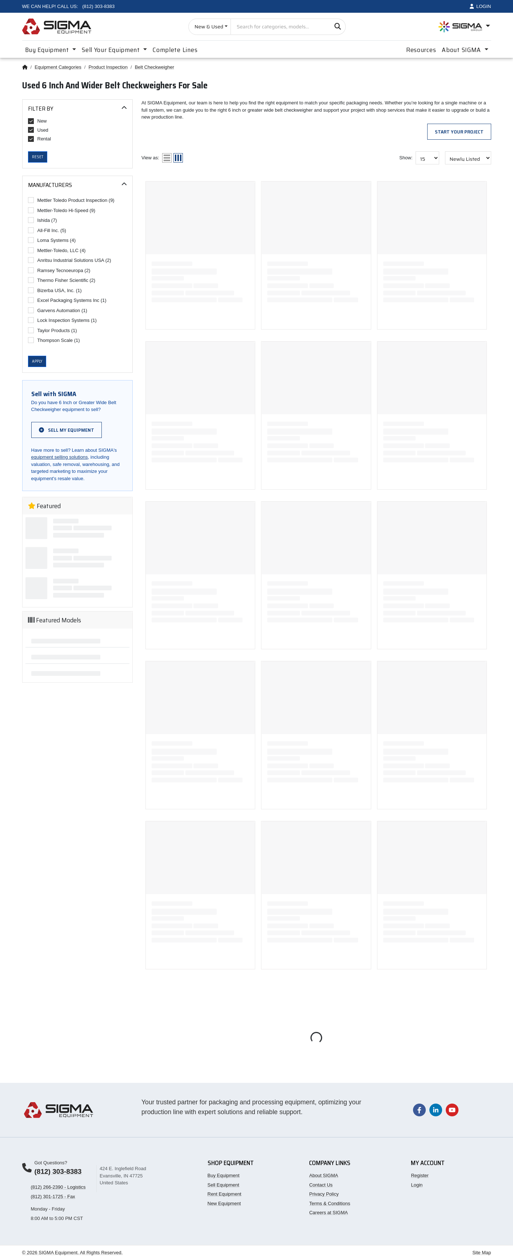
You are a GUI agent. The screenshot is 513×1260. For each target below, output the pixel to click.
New (37, 121)
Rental (39, 139)
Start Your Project (459, 132)
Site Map (481, 1252)
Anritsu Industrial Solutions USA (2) (69, 260)
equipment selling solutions (59, 457)
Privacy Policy (323, 1194)
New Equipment (224, 1203)
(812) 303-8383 (58, 1171)
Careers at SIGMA (328, 1212)
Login (416, 1185)
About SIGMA (323, 1175)
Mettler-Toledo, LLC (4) (57, 250)
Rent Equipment (224, 1194)
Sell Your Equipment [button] (111, 50)
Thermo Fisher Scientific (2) (62, 280)
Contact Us (320, 1185)
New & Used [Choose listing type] (209, 27)
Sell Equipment (223, 1185)
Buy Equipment (224, 1175)
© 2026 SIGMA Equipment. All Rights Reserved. (72, 1252)
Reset (37, 157)
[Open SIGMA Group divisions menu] (464, 27)
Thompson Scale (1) (54, 340)
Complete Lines (175, 50)
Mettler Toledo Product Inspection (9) (71, 200)
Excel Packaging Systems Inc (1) (67, 300)
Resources (421, 50)
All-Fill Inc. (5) (47, 230)
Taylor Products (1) (52, 330)
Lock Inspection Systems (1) (62, 320)
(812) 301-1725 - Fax (53, 1196)
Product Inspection (108, 67)
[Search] (337, 27)
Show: (405, 157)
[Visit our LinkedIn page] (435, 1109)
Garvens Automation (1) (57, 310)
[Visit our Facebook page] (419, 1109)
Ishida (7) (42, 220)
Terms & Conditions (329, 1203)
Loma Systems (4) (52, 240)
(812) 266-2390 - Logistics (58, 1187)
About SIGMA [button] (462, 50)
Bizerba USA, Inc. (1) (55, 290)
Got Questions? (51, 1162)
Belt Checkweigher (154, 67)
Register (419, 1175)
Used (38, 130)
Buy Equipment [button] (48, 50)
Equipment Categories (58, 67)
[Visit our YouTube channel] (452, 1109)
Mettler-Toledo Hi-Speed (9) (62, 210)
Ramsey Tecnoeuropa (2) (59, 270)
